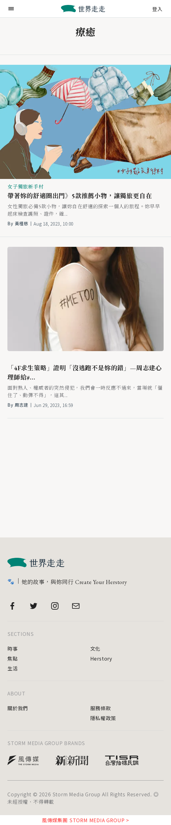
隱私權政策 (103, 717)
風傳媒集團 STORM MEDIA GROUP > (85, 820)
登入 (157, 8)
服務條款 (100, 708)
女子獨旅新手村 (25, 186)
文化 (95, 648)
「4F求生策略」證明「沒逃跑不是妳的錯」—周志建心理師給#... (84, 372)
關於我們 (17, 708)
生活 (12, 668)
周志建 (21, 405)
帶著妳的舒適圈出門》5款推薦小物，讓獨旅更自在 (79, 196)
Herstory (101, 658)
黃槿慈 (21, 223)
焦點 (12, 658)
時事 (12, 648)
